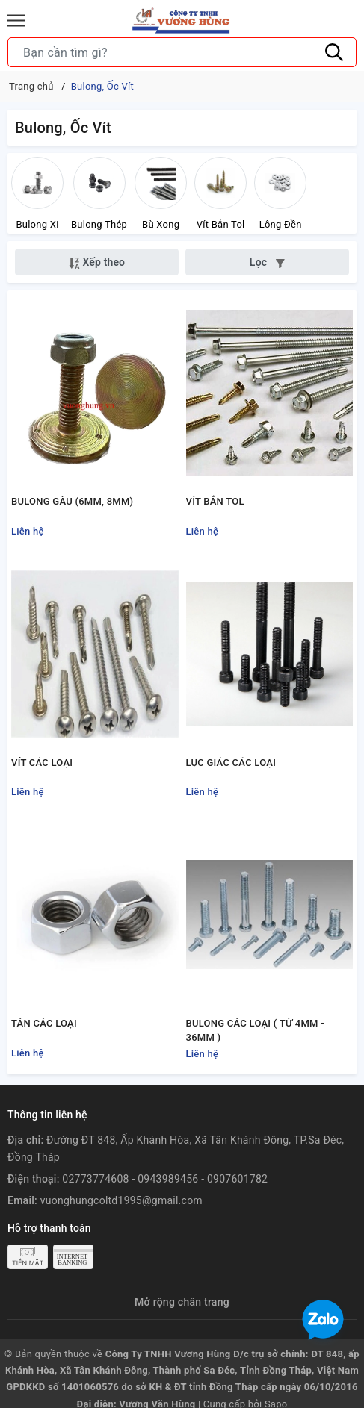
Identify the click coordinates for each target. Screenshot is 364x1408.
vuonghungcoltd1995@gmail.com (121, 1200)
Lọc (267, 262)
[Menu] (16, 20)
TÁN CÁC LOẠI (44, 1023)
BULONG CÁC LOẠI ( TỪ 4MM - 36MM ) (255, 1030)
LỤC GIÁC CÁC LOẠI (231, 762)
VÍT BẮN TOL (215, 501)
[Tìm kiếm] (334, 52)
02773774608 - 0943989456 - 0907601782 (165, 1180)
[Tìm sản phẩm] (182, 52)
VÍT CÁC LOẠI (42, 762)
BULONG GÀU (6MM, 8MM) (72, 501)
